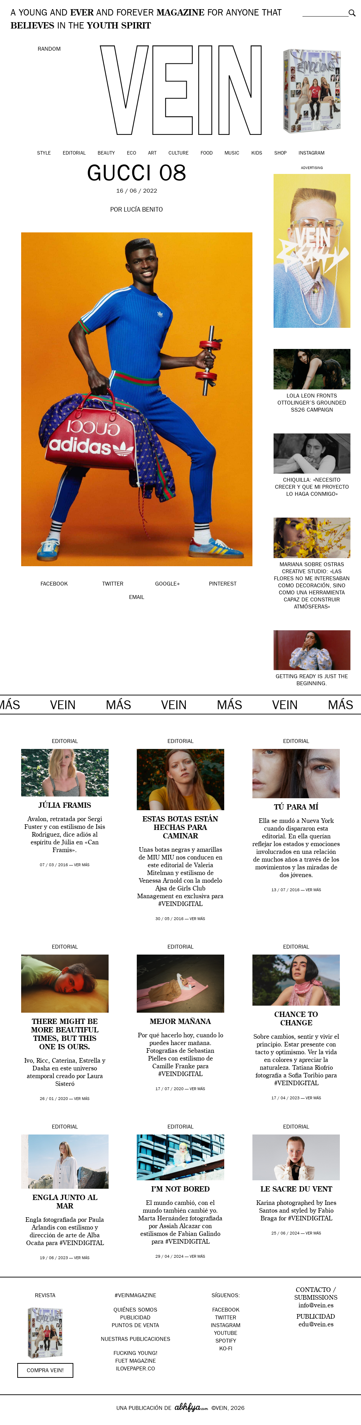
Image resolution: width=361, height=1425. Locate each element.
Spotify (225, 1341)
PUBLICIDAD (135, 1318)
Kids (256, 153)
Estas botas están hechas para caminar (180, 828)
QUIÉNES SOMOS (135, 1310)
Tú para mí (296, 807)
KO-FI (225, 1349)
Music (232, 153)
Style (44, 153)
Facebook (225, 1310)
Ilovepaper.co (135, 1369)
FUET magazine (135, 1361)
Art (152, 153)
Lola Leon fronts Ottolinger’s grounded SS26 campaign (311, 403)
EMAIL (136, 598)
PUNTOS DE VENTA (135, 1326)
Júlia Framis (65, 806)
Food (207, 153)
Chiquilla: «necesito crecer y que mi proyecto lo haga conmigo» (312, 488)
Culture (179, 153)
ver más (82, 865)
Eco (131, 153)
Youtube (225, 1334)
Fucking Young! (136, 1354)
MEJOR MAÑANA (180, 1022)
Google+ (13, 1420)
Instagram (311, 153)
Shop (280, 153)
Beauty (106, 153)
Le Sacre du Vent (296, 1189)
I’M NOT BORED (180, 1189)
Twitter (225, 1318)
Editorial (74, 153)
